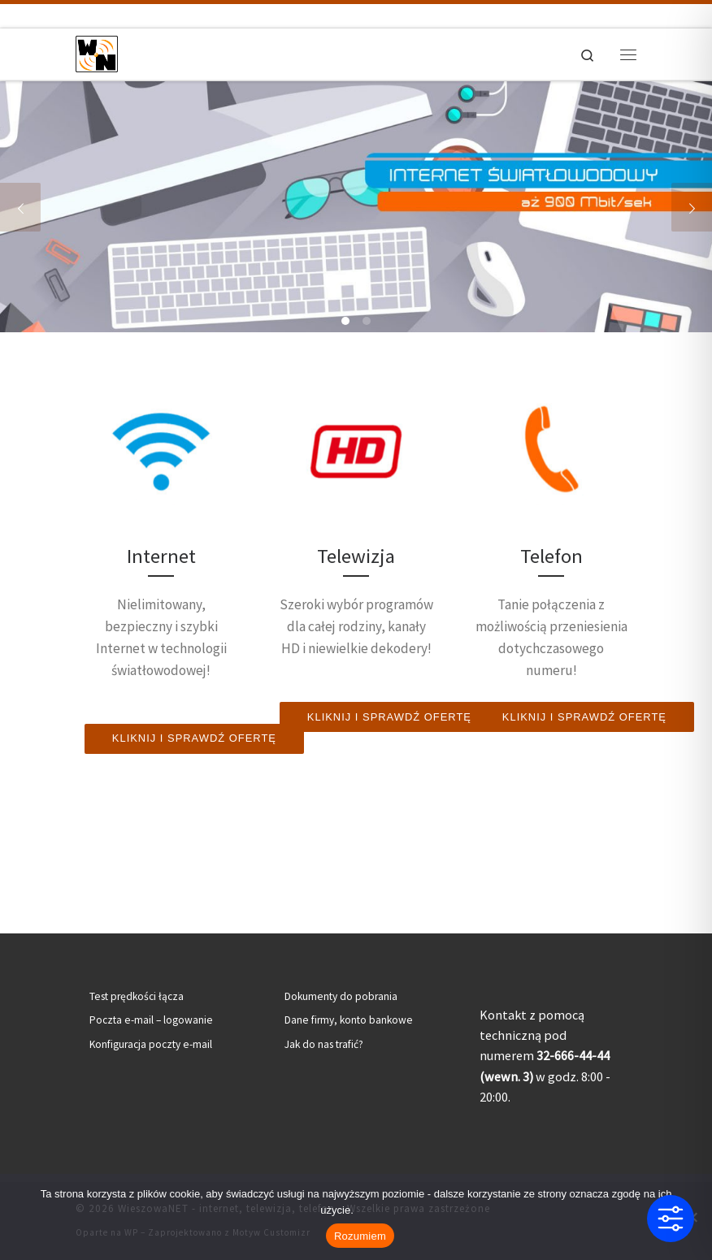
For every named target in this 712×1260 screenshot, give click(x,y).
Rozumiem (360, 1236)
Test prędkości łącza (136, 996)
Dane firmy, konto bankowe (348, 1020)
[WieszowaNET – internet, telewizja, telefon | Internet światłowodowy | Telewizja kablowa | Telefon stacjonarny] (97, 52)
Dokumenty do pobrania (340, 996)
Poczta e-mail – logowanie (151, 1020)
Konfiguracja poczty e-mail (150, 1044)
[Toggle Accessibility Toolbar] (670, 1218)
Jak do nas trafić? (323, 1044)
